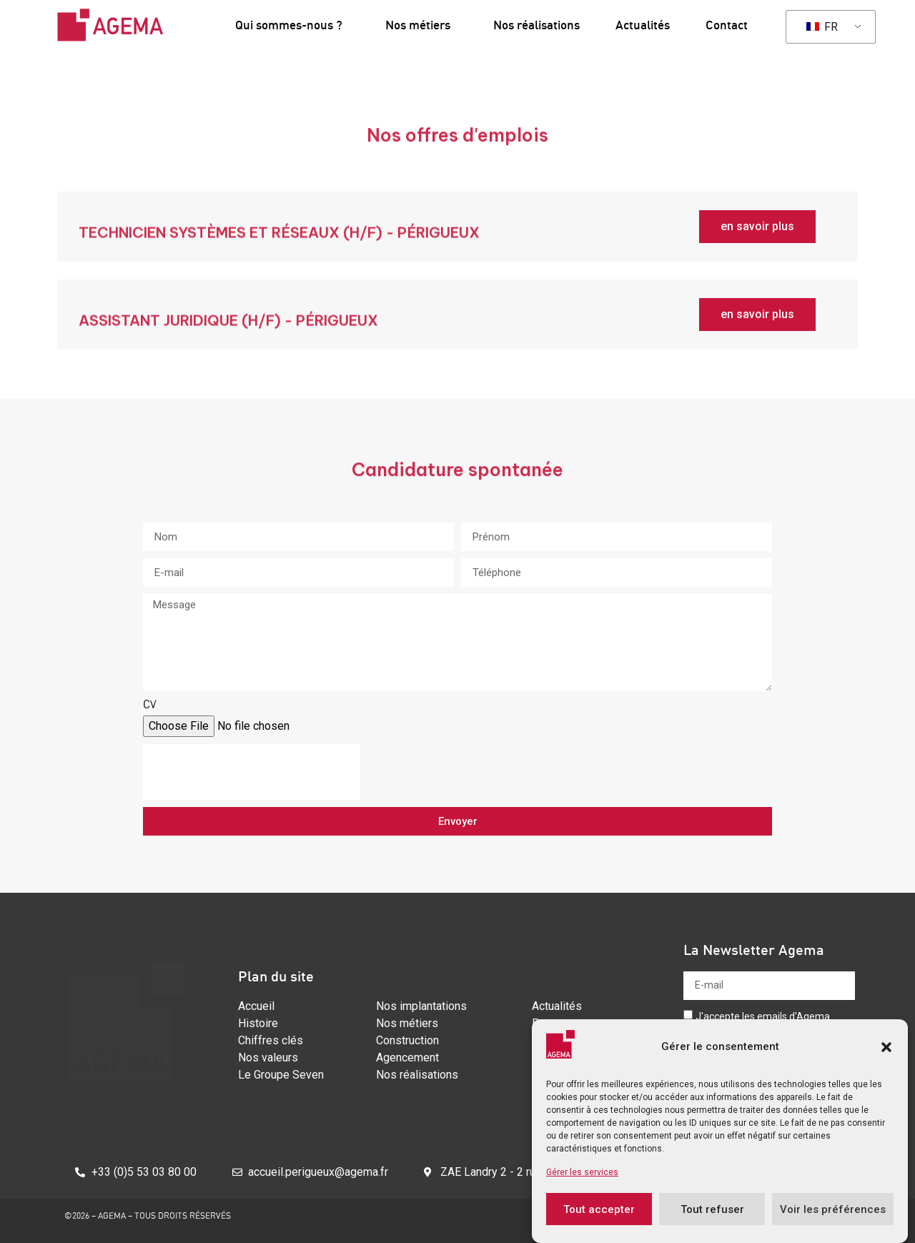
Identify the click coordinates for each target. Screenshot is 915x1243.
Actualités (642, 24)
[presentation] (251, 772)
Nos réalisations (536, 24)
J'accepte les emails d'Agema (763, 1016)
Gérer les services (582, 1172)
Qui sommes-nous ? (292, 24)
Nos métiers (421, 24)
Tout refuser (712, 1209)
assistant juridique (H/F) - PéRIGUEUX (228, 335)
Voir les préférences (833, 1209)
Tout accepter (599, 1209)
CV (150, 704)
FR (822, 27)
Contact (727, 24)
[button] (886, 1047)
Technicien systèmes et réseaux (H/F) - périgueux (279, 247)
